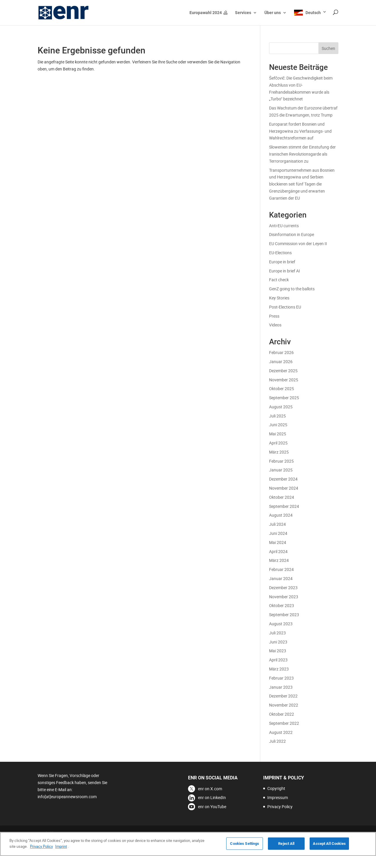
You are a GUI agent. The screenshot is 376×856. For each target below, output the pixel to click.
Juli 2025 (277, 416)
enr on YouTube (212, 806)
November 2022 (283, 705)
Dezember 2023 (283, 587)
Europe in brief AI (284, 271)
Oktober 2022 (281, 714)
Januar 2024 (281, 578)
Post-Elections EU (285, 307)
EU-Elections (280, 252)
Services (243, 13)
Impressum (277, 797)
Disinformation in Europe (291, 234)
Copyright (276, 788)
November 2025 (283, 379)
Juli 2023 (277, 633)
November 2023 (283, 596)
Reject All (286, 847)
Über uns (272, 13)
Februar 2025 (281, 461)
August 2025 (281, 407)
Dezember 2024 (283, 479)
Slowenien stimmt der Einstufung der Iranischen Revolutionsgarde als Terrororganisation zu (302, 154)
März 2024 (279, 560)
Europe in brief (282, 261)
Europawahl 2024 (205, 13)
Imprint (61, 850)
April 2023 (278, 660)
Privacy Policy (280, 806)
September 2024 (284, 506)
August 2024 (281, 515)
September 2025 (284, 397)
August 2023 (281, 623)
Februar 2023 (281, 678)
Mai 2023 (277, 650)
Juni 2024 (278, 533)
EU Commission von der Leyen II (298, 243)
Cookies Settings (244, 847)
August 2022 (281, 732)
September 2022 (284, 723)
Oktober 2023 (281, 605)
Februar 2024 (281, 569)
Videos (275, 325)
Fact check (279, 279)
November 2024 (283, 488)
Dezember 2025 (283, 370)
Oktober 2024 (281, 497)
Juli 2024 (277, 524)
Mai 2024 (277, 542)
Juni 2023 (278, 642)
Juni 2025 (278, 424)
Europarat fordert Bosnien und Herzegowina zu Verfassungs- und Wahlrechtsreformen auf (300, 131)
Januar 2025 (281, 470)
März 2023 (279, 669)
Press (274, 316)
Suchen (328, 48)
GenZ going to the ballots (292, 288)
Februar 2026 (281, 352)
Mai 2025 (277, 434)
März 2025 (279, 452)
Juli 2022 (277, 741)
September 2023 (284, 614)
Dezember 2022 (283, 696)
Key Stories (279, 298)
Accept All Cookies (329, 847)
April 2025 (278, 443)
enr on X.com (210, 788)
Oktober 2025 (281, 388)
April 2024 (278, 551)
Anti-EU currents (284, 225)
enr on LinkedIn (212, 797)
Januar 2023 (281, 687)
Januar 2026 (281, 361)
